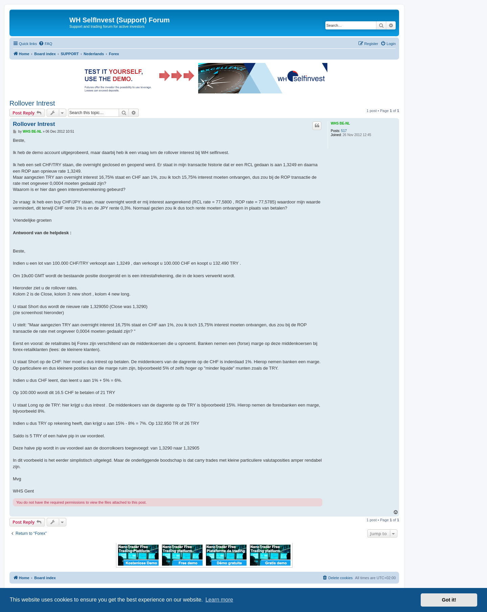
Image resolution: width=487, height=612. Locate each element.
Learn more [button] (219, 600)
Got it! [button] (449, 600)
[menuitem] (45, 44)
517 (344, 131)
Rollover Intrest (32, 103)
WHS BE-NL (340, 123)
